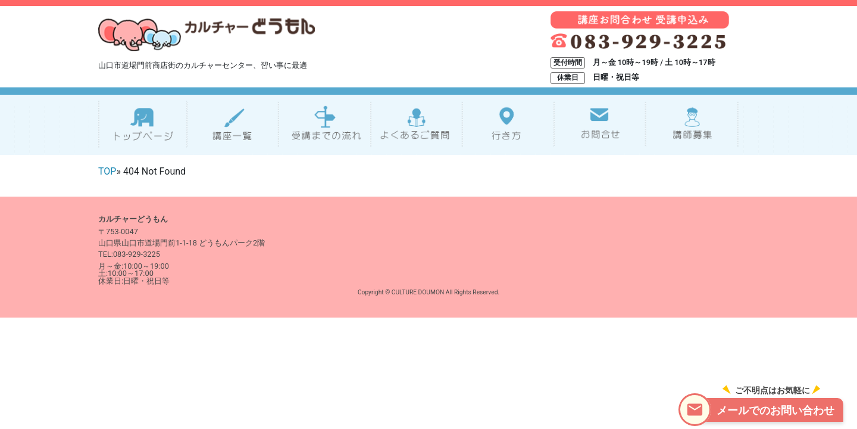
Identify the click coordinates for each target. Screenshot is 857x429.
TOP (107, 171)
